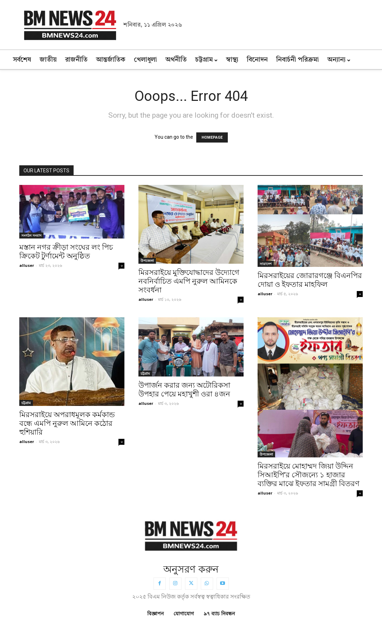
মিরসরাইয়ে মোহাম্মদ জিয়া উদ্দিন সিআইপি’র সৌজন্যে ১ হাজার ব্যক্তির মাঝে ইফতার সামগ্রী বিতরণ (309, 475)
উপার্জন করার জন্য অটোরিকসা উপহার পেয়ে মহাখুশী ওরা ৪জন (184, 389)
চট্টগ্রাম (26, 402)
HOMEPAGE (212, 137)
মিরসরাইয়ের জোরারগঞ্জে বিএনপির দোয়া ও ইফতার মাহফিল (310, 280)
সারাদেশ (266, 263)
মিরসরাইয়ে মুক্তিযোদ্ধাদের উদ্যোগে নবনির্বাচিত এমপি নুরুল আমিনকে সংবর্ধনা (188, 281)
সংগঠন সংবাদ (31, 235)
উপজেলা (147, 260)
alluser (26, 265)
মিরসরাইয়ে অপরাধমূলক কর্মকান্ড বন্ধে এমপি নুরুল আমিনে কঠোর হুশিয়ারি (67, 423)
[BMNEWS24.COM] (191, 534)
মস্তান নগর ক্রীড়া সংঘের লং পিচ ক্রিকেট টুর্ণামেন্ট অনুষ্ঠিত (66, 251)
